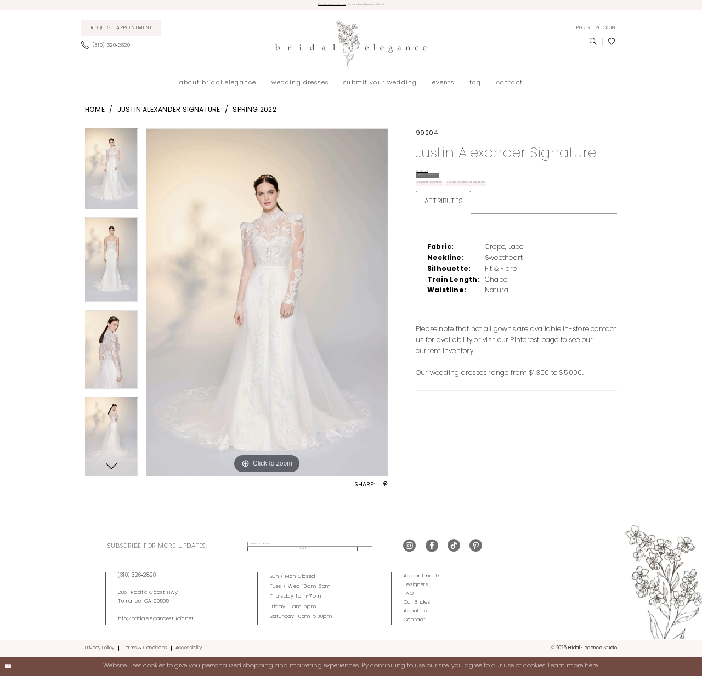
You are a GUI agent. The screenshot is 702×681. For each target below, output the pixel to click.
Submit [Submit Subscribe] (365, 551)
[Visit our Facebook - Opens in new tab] (432, 551)
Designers (416, 589)
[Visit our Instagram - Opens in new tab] (409, 551)
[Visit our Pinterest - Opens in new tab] (476, 551)
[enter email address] (293, 551)
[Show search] (593, 47)
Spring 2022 (254, 115)
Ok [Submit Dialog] (14, 671)
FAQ (409, 598)
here (591, 671)
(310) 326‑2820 (137, 580)
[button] (595, 33)
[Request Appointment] (121, 33)
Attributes (443, 268)
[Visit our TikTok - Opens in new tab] (454, 551)
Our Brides (417, 607)
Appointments (422, 580)
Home (95, 115)
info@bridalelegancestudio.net (156, 624)
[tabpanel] (111, 177)
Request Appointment (452, 222)
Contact (415, 625)
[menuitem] (121, 33)
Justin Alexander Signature (168, 115)
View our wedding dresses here (294, 7)
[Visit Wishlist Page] (611, 47)
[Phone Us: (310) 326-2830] (109, 51)
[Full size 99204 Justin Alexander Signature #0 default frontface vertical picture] (267, 307)
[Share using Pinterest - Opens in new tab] (385, 491)
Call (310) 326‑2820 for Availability (473, 245)
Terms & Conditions (145, 653)
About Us (415, 616)
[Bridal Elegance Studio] (351, 49)
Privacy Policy (99, 653)
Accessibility (189, 653)
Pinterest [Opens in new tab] (524, 407)
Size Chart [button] (434, 180)
